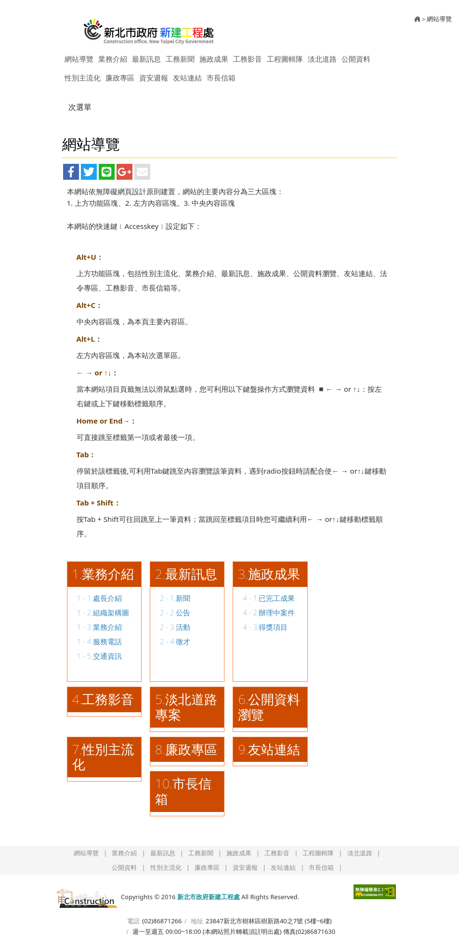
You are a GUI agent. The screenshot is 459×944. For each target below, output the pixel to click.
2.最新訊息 (186, 574)
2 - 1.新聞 (175, 598)
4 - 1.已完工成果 (269, 598)
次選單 (80, 107)
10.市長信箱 (183, 791)
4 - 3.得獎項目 (265, 627)
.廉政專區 (189, 749)
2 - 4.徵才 (175, 641)
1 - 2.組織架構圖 (103, 612)
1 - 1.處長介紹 (99, 598)
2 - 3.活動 (175, 627)
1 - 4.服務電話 (99, 641)
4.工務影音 (103, 699)
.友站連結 (273, 749)
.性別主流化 (103, 757)
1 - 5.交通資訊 (99, 656)
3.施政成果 (269, 574)
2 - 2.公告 (175, 612)
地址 (197, 921)
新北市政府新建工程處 (149, 28)
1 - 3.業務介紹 (99, 627)
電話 (133, 921)
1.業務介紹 (103, 574)
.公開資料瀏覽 (269, 707)
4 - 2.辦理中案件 (269, 612)
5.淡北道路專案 (186, 707)
